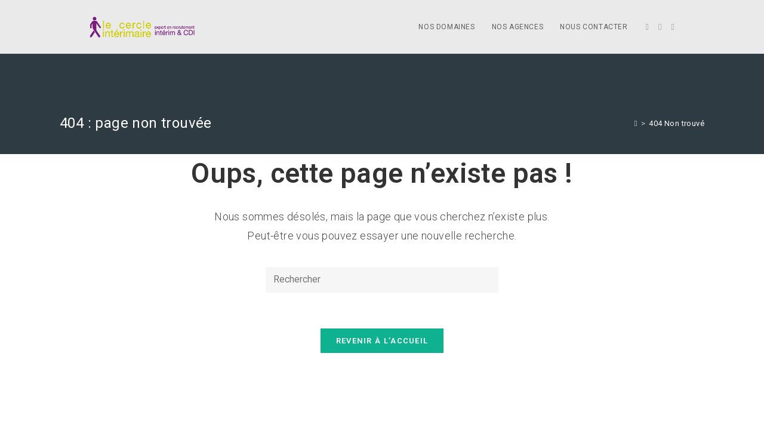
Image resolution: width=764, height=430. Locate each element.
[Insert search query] (382, 280)
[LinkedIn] (673, 27)
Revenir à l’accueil (382, 340)
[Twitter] (647, 27)
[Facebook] (660, 27)
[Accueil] (635, 123)
